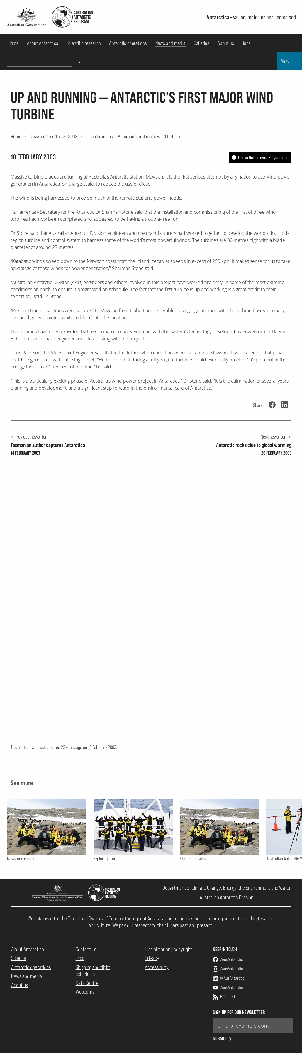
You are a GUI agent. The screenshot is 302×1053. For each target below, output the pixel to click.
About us (226, 43)
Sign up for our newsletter (239, 1012)
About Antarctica (42, 43)
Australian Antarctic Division (226, 897)
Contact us (86, 949)
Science (18, 958)
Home (13, 43)
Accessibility (157, 967)
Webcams (85, 991)
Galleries (201, 43)
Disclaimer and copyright (168, 949)
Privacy (152, 958)
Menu (289, 61)
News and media (170, 43)
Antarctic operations (128, 43)
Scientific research (84, 43)
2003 (72, 136)
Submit (223, 1038)
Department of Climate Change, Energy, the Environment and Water (226, 887)
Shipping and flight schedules (93, 970)
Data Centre (87, 982)
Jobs (246, 43)
